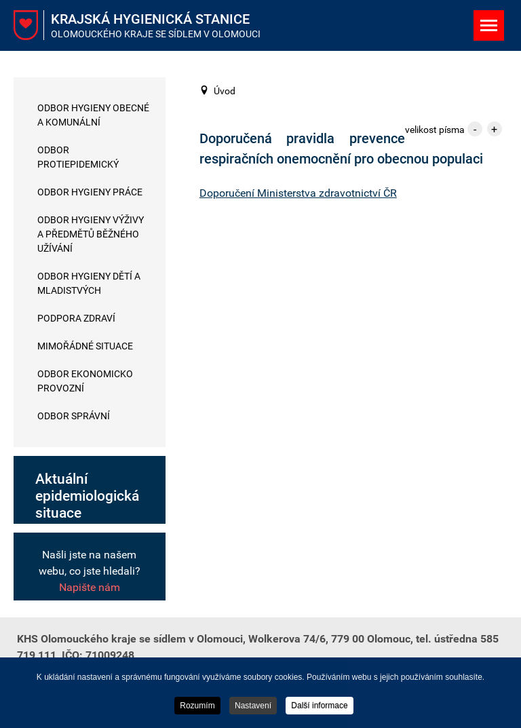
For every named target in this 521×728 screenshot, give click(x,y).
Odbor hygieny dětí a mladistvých (88, 283)
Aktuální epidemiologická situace (87, 496)
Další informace (319, 706)
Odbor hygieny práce (89, 192)
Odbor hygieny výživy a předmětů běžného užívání (90, 234)
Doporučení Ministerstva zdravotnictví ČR (298, 193)
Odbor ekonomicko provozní (85, 381)
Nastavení (253, 706)
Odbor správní (73, 415)
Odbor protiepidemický (78, 157)
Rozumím (197, 706)
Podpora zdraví (76, 318)
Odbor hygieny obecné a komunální (93, 115)
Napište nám (89, 587)
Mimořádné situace (85, 346)
